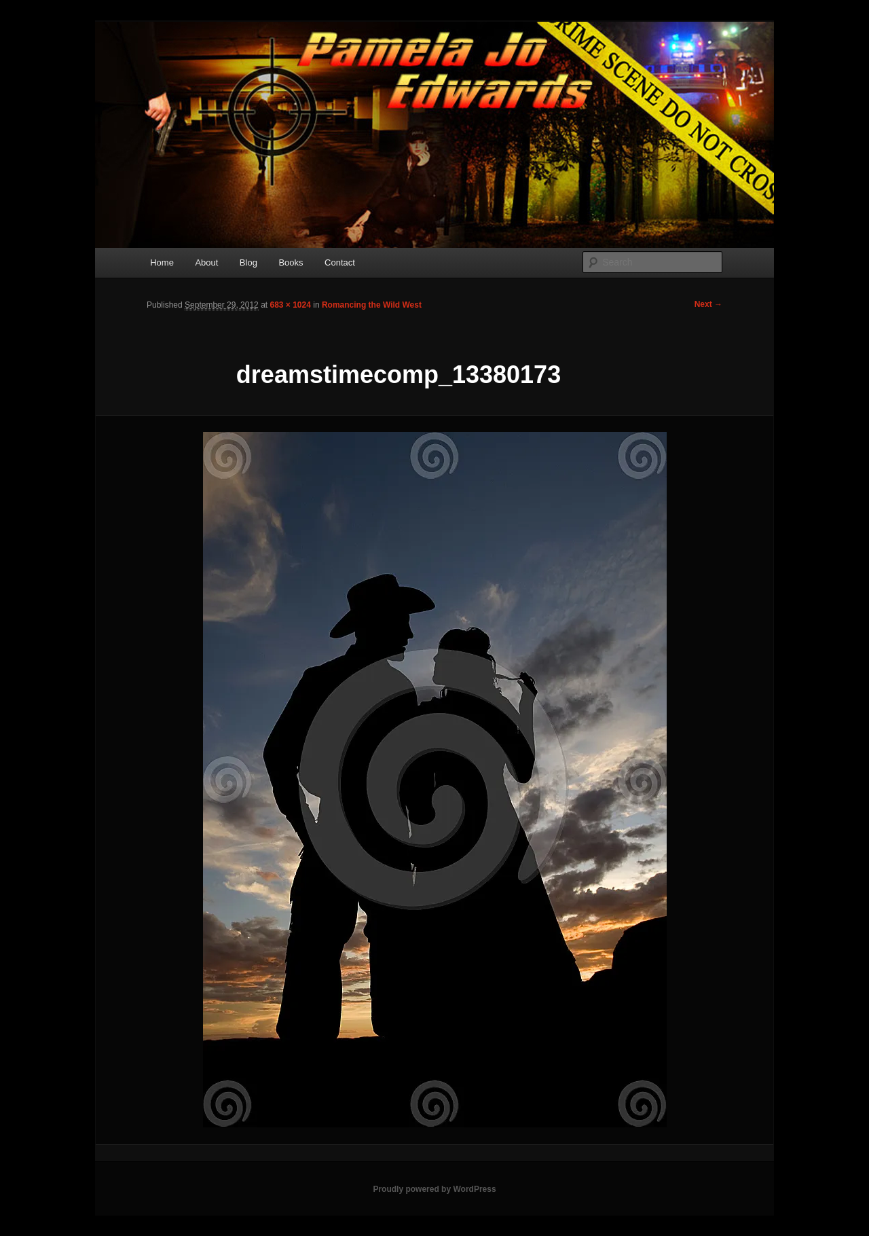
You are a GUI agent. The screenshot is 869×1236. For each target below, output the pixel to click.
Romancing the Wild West (372, 305)
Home (162, 262)
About (206, 262)
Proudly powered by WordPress (434, 1189)
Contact (340, 262)
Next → (708, 304)
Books (290, 262)
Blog (248, 262)
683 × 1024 (290, 305)
